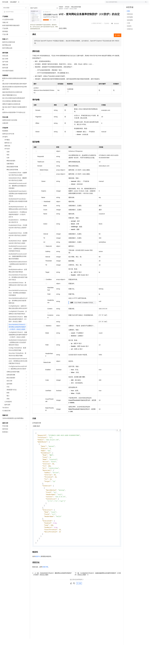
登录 (145, 3)
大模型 (20, 3)
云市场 (48, 3)
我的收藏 (116, 30)
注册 (138, 3)
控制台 (133, 3)
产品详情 (106, 29)
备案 (128, 3)
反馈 (79, 594)
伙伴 (54, 3)
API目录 (67, 13)
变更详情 (45, 578)
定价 (43, 3)
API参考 (61, 13)
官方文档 (5, 8)
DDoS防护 (13, 8)
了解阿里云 (65, 3)
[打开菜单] (3, 3)
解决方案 (32, 3)
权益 (38, 3)
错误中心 (38, 568)
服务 (58, 3)
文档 (124, 3)
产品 (26, 3)
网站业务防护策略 (76, 13)
